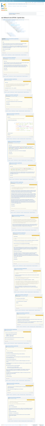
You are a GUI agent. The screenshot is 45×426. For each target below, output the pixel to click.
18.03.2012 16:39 (8, 330)
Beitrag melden (4, 52)
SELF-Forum (3, 38)
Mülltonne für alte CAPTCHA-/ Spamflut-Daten (12, 38)
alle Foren (7, 76)
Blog (13, 0)
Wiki (6, 0)
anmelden (15, 76)
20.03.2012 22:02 (19, 269)
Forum (10, 0)
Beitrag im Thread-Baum (25, 76)
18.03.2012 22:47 (18, 183)
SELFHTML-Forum (11, 76)
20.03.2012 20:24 (16, 216)
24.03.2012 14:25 (10, 384)
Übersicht (4, 76)
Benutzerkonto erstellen (19, 76)
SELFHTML (3, 0)
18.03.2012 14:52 (5, 39)
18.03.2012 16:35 (13, 96)
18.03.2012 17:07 (16, 142)
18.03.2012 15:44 (11, 58)
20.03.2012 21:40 (21, 234)
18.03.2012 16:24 (8, 80)
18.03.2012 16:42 (10, 114)
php (16, 96)
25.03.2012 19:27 (13, 398)
